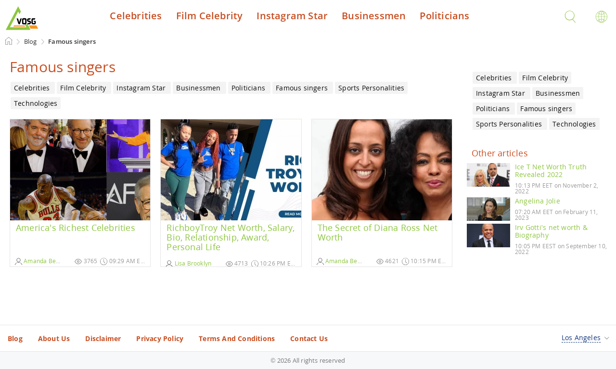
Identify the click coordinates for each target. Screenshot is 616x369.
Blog (15, 338)
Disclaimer (103, 338)
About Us (54, 338)
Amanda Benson (42, 261)
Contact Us (309, 338)
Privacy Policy (159, 338)
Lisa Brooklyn (188, 263)
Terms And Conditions (237, 338)
